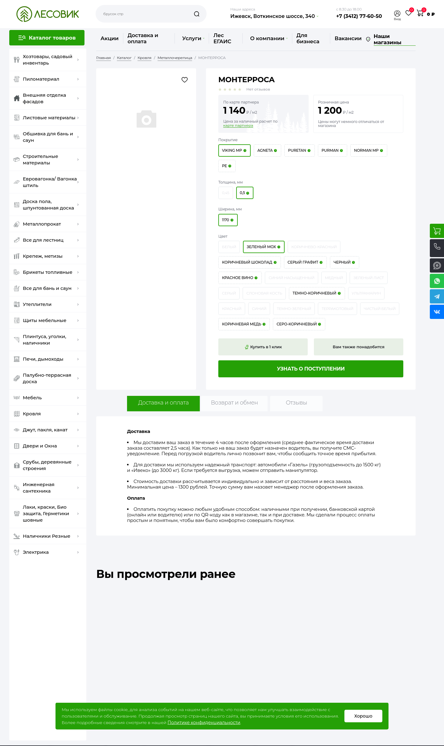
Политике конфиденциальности (203, 722)
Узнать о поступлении (311, 369)
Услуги (193, 38)
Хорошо (363, 716)
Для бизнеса (308, 38)
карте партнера (238, 125)
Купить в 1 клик (263, 347)
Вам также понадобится (358, 346)
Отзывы (296, 402)
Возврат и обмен (234, 402)
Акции (110, 38)
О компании (268, 38)
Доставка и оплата (143, 38)
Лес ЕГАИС (222, 38)
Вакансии (348, 38)
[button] (397, 13)
